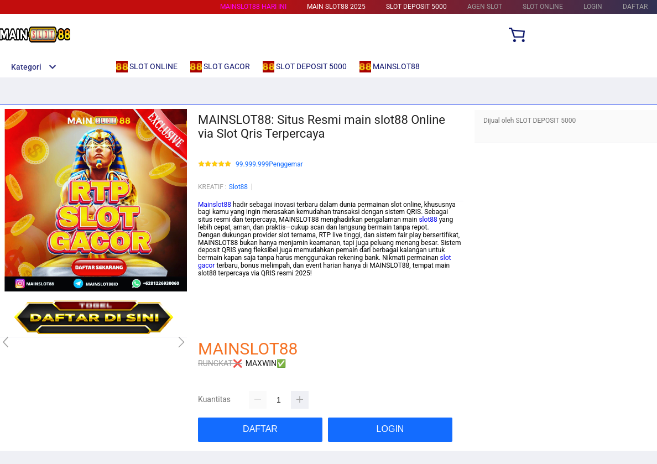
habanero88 (215, 296)
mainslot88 (214, 303)
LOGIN (592, 7)
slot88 (428, 219)
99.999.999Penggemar (269, 164)
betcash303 (215, 288)
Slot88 (238, 187)
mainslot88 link (220, 281)
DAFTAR (635, 7)
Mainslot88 (214, 204)
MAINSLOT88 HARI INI (253, 7)
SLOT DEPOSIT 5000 (416, 7)
